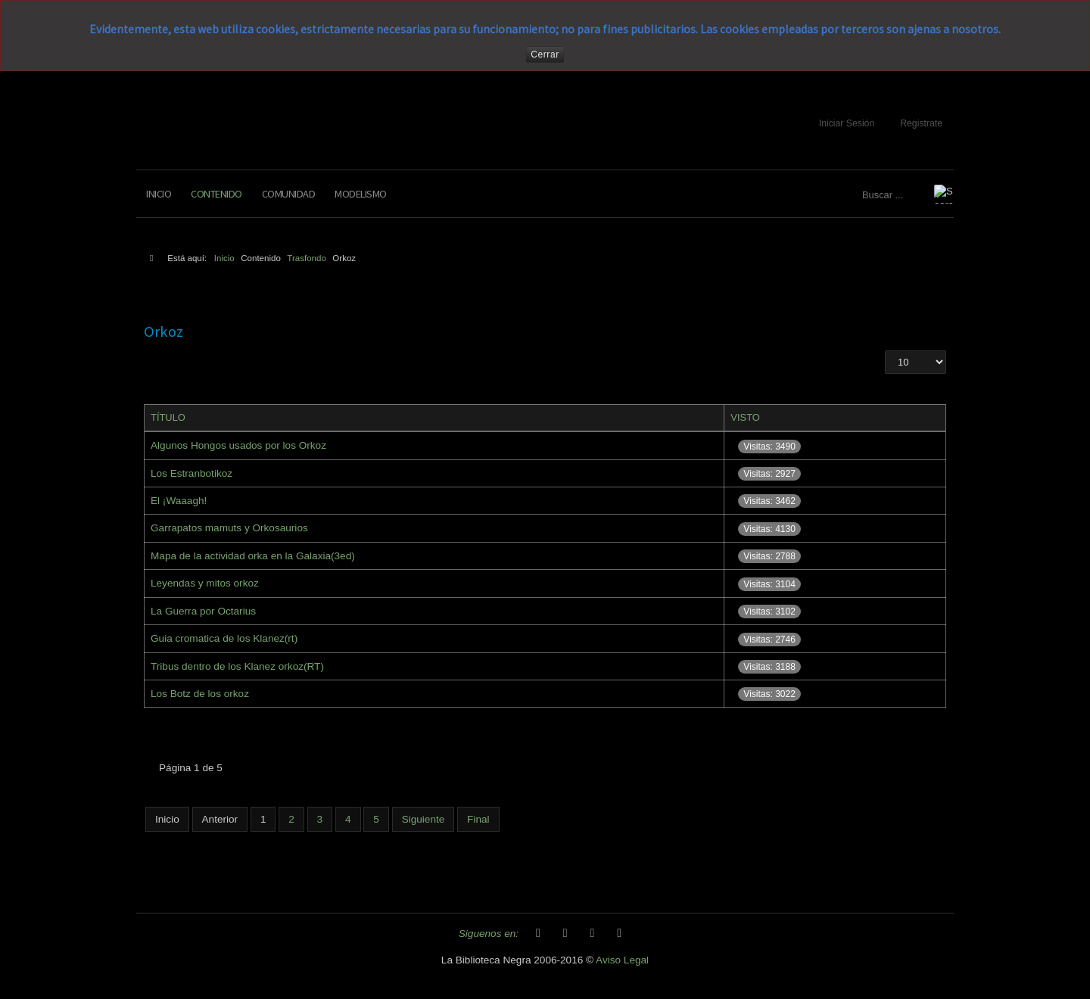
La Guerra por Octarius (203, 611)
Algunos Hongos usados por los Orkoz (238, 445)
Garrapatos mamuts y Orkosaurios (229, 528)
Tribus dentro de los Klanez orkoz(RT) (237, 666)
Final (478, 819)
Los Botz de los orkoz (200, 693)
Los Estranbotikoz (191, 473)
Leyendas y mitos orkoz (205, 583)
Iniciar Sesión (846, 123)
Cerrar (545, 54)
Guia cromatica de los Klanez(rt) (224, 638)
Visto (745, 417)
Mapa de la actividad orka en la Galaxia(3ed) (253, 556)
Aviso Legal (622, 960)
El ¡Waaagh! (179, 500)
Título (168, 417)
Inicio (158, 194)
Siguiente (423, 819)
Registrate (921, 123)
